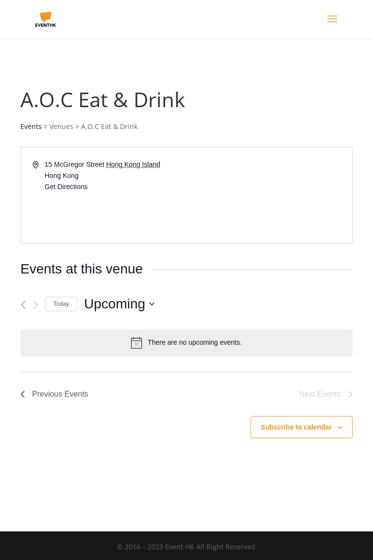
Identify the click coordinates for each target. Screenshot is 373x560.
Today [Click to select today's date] (61, 304)
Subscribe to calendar (296, 427)
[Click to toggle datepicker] (119, 304)
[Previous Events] (23, 304)
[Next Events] (35, 304)
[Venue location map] (268, 195)
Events (31, 126)
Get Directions (66, 187)
